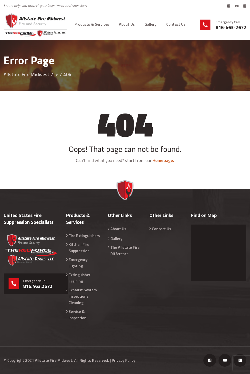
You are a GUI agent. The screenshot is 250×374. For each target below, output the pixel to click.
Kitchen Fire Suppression (79, 247)
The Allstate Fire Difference (124, 250)
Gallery (150, 24)
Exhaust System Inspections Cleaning (83, 296)
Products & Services (91, 24)
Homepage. (163, 160)
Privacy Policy (123, 360)
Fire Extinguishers (84, 235)
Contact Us (176, 24)
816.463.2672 (37, 286)
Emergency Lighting (78, 263)
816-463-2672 (231, 27)
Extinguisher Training (79, 278)
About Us (127, 24)
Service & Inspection (77, 314)
